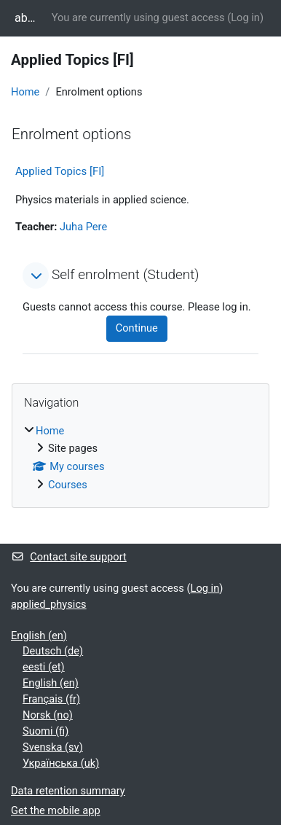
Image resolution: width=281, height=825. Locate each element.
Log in (245, 17)
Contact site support (69, 556)
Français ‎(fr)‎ (51, 698)
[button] (36, 275)
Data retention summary (68, 790)
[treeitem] (140, 458)
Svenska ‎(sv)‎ (53, 747)
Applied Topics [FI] (59, 171)
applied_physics (49, 604)
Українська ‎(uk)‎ (61, 763)
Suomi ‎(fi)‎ (45, 731)
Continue (137, 328)
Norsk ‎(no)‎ (48, 715)
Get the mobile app (55, 810)
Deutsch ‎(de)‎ (53, 650)
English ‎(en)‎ (39, 635)
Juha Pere (83, 226)
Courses (67, 484)
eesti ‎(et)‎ (44, 666)
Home (25, 91)
